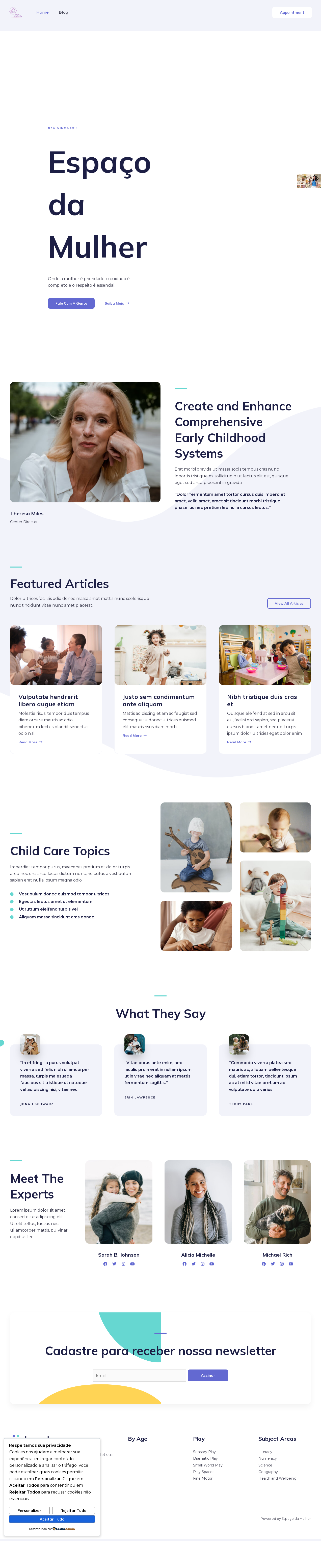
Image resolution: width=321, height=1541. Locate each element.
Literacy (265, 1454)
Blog (60, 12)
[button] (292, 12)
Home (41, 12)
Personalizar (29, 1509)
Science (265, 1467)
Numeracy (267, 1461)
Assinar (208, 1376)
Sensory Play (204, 1454)
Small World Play (208, 1467)
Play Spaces (203, 1474)
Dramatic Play (205, 1461)
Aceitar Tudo (52, 1518)
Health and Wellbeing (277, 1481)
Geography (268, 1474)
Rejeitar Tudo (73, 1509)
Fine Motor (202, 1481)
